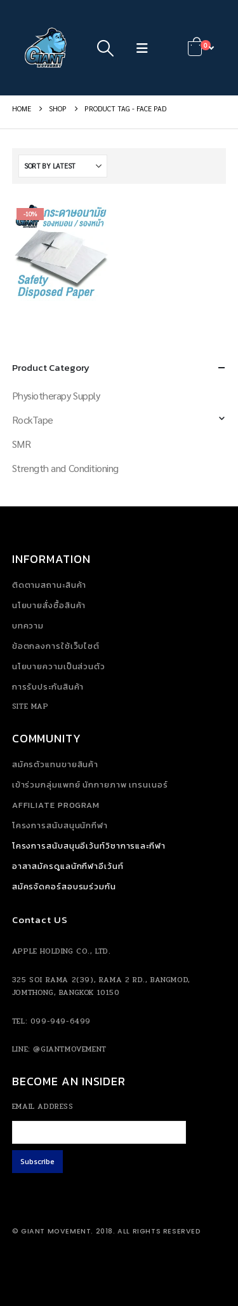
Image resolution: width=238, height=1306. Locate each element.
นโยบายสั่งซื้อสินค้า (49, 605)
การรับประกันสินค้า (48, 687)
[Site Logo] (47, 48)
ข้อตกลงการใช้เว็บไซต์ (56, 646)
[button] (106, 47)
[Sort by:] (62, 166)
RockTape (32, 419)
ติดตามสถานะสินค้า (49, 585)
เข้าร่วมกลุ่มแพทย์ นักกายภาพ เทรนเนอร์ (90, 785)
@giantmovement (69, 1049)
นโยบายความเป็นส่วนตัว (58, 666)
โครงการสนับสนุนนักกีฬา (60, 825)
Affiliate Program (56, 805)
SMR (21, 443)
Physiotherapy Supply (56, 395)
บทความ (28, 626)
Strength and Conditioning (65, 468)
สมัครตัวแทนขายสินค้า (55, 764)
